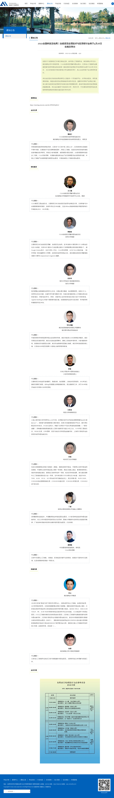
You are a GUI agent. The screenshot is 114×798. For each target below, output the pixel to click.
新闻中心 (41, 3)
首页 (26, 3)
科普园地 (100, 3)
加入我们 (83, 3)
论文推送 (91, 3)
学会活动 (58, 3)
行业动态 (66, 3)
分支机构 (75, 3)
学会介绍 (33, 3)
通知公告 (50, 3)
